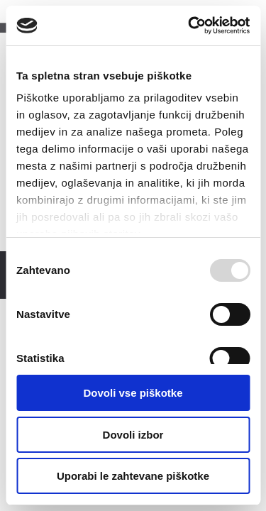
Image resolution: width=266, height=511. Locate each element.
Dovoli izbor (133, 435)
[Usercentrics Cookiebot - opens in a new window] (189, 25)
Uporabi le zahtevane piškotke (133, 476)
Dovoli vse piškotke (132, 393)
